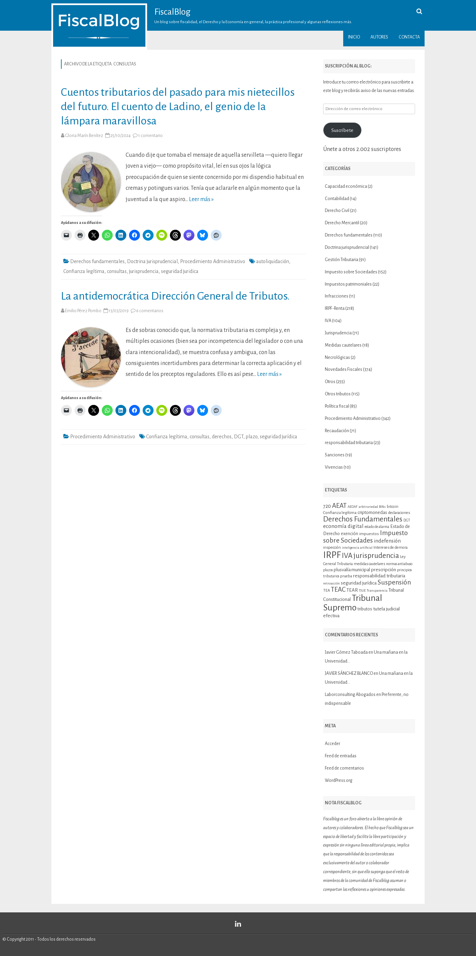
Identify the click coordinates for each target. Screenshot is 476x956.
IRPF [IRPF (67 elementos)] (332, 555)
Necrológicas (337, 357)
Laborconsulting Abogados (350, 694)
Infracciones (336, 296)
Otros (330, 381)
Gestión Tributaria (341, 259)
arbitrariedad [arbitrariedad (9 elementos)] (368, 507)
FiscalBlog (172, 12)
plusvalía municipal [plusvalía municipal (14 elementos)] (352, 569)
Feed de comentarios (344, 768)
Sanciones (335, 455)
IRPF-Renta (335, 308)
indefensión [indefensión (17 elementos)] (387, 541)
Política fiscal (337, 406)
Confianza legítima (84, 271)
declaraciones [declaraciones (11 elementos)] (399, 513)
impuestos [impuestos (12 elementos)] (369, 533)
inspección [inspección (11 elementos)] (332, 547)
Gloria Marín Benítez (84, 135)
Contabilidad (337, 198)
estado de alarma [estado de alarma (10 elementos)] (377, 527)
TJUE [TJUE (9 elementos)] (362, 590)
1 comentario (150, 135)
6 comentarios (149, 310)
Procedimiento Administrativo (212, 261)
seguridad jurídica (278, 436)
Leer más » (201, 199)
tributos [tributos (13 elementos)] (365, 609)
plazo (251, 436)
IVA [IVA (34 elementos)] (347, 556)
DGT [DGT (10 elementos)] (406, 520)
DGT (238, 436)
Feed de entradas (340, 756)
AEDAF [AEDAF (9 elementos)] (353, 507)
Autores (379, 37)
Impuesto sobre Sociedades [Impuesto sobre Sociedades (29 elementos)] (365, 536)
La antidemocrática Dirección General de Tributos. (175, 296)
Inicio (354, 37)
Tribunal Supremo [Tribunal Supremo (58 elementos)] (352, 602)
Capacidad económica (346, 186)
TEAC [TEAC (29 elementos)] (338, 589)
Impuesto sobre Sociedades (351, 272)
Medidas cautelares (343, 345)
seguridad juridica (180, 271)
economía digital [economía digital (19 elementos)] (343, 526)
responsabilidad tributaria (349, 442)
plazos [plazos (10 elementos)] (328, 570)
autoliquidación (272, 261)
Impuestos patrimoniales (348, 284)
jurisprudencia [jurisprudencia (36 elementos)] (376, 555)
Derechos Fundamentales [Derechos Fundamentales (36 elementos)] (362, 519)
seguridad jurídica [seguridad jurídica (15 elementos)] (359, 583)
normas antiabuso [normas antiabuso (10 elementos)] (399, 564)
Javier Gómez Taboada (346, 652)
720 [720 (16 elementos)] (327, 506)
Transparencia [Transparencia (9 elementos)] (377, 590)
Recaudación (337, 430)
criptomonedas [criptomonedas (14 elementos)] (372, 512)
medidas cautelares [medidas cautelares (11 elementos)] (369, 564)
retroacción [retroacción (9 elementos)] (331, 583)
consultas (117, 271)
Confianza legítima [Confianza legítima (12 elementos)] (339, 512)
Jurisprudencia (338, 333)
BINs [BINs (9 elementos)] (382, 507)
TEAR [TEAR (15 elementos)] (352, 590)
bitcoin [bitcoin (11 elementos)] (392, 506)
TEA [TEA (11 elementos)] (326, 590)
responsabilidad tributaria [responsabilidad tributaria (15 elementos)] (379, 575)
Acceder (332, 743)
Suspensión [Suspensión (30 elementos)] (394, 582)
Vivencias (334, 467)
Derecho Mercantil (342, 223)
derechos (222, 436)
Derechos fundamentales (97, 261)
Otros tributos (338, 394)
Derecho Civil (337, 210)
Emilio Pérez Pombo (83, 310)
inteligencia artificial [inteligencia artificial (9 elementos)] (357, 547)
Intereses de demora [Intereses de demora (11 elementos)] (391, 547)
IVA (328, 320)
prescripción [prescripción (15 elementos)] (383, 569)
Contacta (409, 37)
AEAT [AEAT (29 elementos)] (339, 505)
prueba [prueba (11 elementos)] (346, 576)
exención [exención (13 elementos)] (349, 533)
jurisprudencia (144, 271)
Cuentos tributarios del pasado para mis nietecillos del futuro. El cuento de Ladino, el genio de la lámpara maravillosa (178, 106)
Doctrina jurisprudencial (152, 261)
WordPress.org (338, 780)
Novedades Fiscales (343, 369)
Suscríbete (342, 130)
